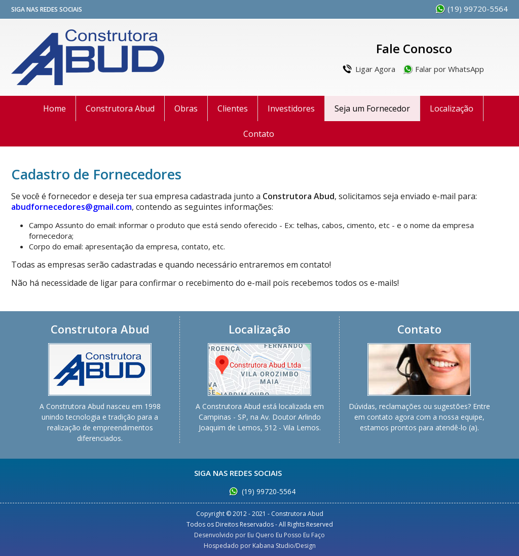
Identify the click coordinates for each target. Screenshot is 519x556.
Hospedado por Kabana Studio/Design (260, 545)
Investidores (291, 108)
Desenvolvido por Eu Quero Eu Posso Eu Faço (259, 535)
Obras (186, 108)
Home (54, 108)
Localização (451, 108)
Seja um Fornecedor (372, 108)
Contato (258, 133)
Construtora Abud (87, 57)
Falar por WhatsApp (449, 69)
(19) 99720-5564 (478, 9)
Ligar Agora (375, 69)
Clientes (232, 108)
